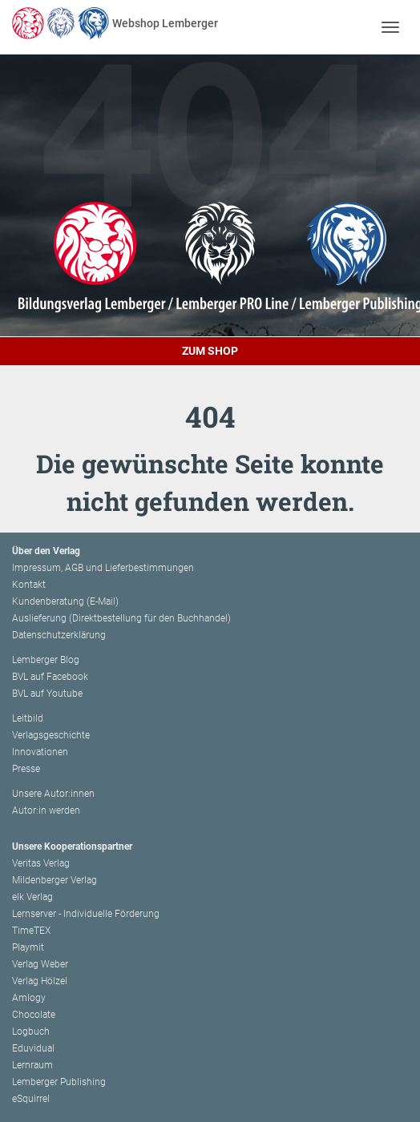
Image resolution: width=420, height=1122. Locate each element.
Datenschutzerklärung (59, 635)
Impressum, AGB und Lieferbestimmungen (103, 567)
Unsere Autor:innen (53, 793)
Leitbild (27, 718)
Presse (26, 768)
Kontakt (29, 584)
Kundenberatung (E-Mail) (65, 601)
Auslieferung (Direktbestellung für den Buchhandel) (121, 618)
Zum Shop (210, 350)
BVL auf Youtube (47, 693)
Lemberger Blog (45, 660)
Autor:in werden (46, 810)
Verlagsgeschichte (51, 735)
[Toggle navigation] (390, 27)
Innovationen (40, 752)
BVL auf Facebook (50, 676)
